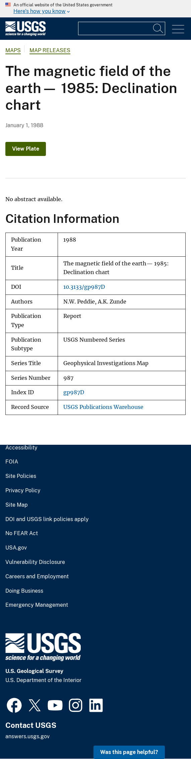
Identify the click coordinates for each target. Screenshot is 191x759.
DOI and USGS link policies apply (47, 519)
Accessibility (21, 448)
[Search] (158, 28)
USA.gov (16, 548)
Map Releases (49, 50)
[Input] (121, 28)
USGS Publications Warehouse (103, 407)
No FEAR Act (21, 533)
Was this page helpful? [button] (129, 752)
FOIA (11, 462)
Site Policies (20, 476)
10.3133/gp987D (84, 287)
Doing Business (24, 591)
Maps (13, 50)
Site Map (16, 505)
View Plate (25, 149)
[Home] (25, 34)
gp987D (73, 392)
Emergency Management (36, 605)
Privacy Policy (23, 491)
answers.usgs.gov (27, 736)
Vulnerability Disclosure (35, 562)
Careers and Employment (37, 577)
